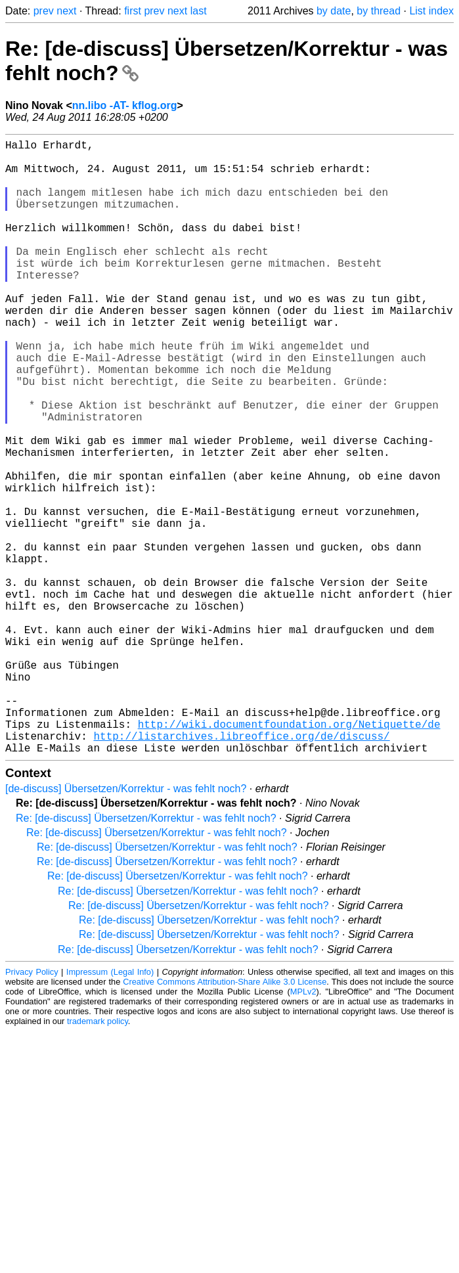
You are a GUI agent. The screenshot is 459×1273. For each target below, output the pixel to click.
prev (43, 10)
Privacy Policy (31, 1108)
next (66, 10)
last (198, 10)
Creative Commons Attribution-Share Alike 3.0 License (224, 1118)
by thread (379, 10)
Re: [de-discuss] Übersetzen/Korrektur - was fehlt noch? (146, 954)
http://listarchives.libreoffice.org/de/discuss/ (241, 869)
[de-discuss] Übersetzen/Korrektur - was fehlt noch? (125, 925)
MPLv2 (303, 1128)
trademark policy (97, 1158)
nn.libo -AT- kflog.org (124, 105)
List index (431, 10)
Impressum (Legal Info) (110, 1108)
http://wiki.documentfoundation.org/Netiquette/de (289, 855)
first (132, 10)
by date (334, 10)
